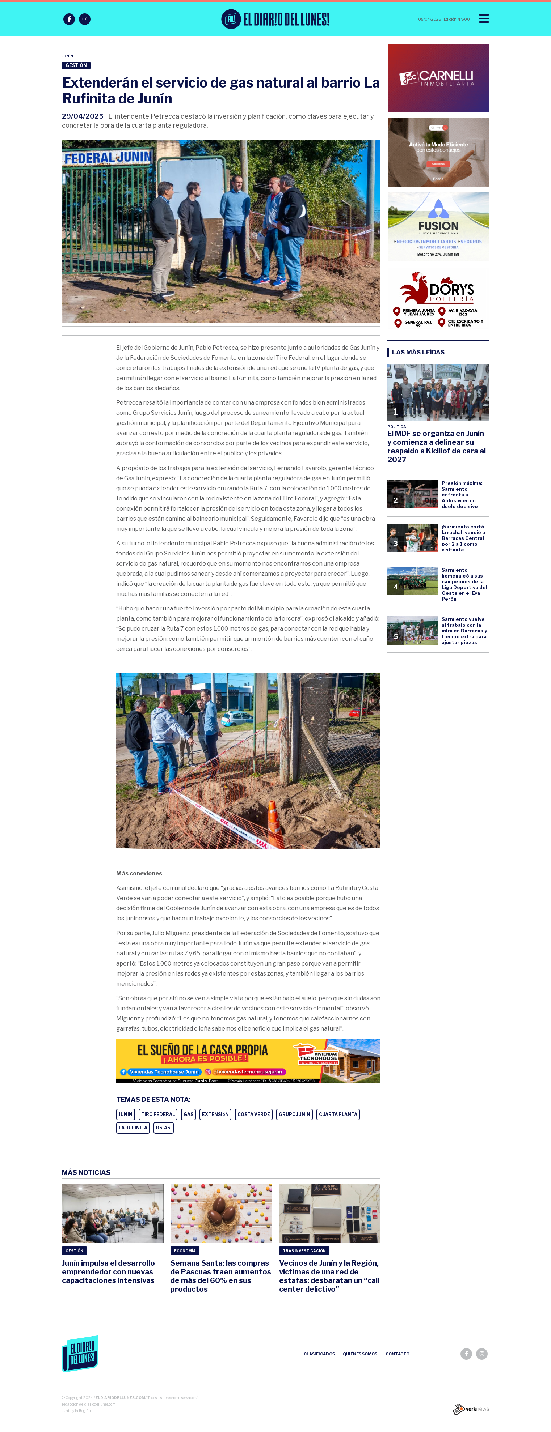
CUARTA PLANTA (338, 1114)
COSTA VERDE (253, 1114)
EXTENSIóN (215, 1114)
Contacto (397, 1353)
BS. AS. (163, 1127)
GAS (188, 1114)
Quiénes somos (360, 1353)
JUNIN (126, 1114)
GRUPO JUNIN (294, 1114)
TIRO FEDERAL (158, 1114)
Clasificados (319, 1353)
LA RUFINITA (133, 1127)
